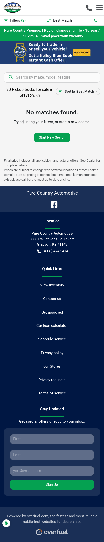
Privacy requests (52, 380)
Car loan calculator (52, 325)
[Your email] (52, 471)
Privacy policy (52, 353)
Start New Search (52, 137)
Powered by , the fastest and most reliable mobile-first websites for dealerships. (52, 523)
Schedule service (52, 339)
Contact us (52, 299)
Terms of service (52, 393)
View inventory (52, 285)
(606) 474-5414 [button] (52, 251)
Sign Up (52, 484)
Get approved (52, 312)
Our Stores (52, 366)
